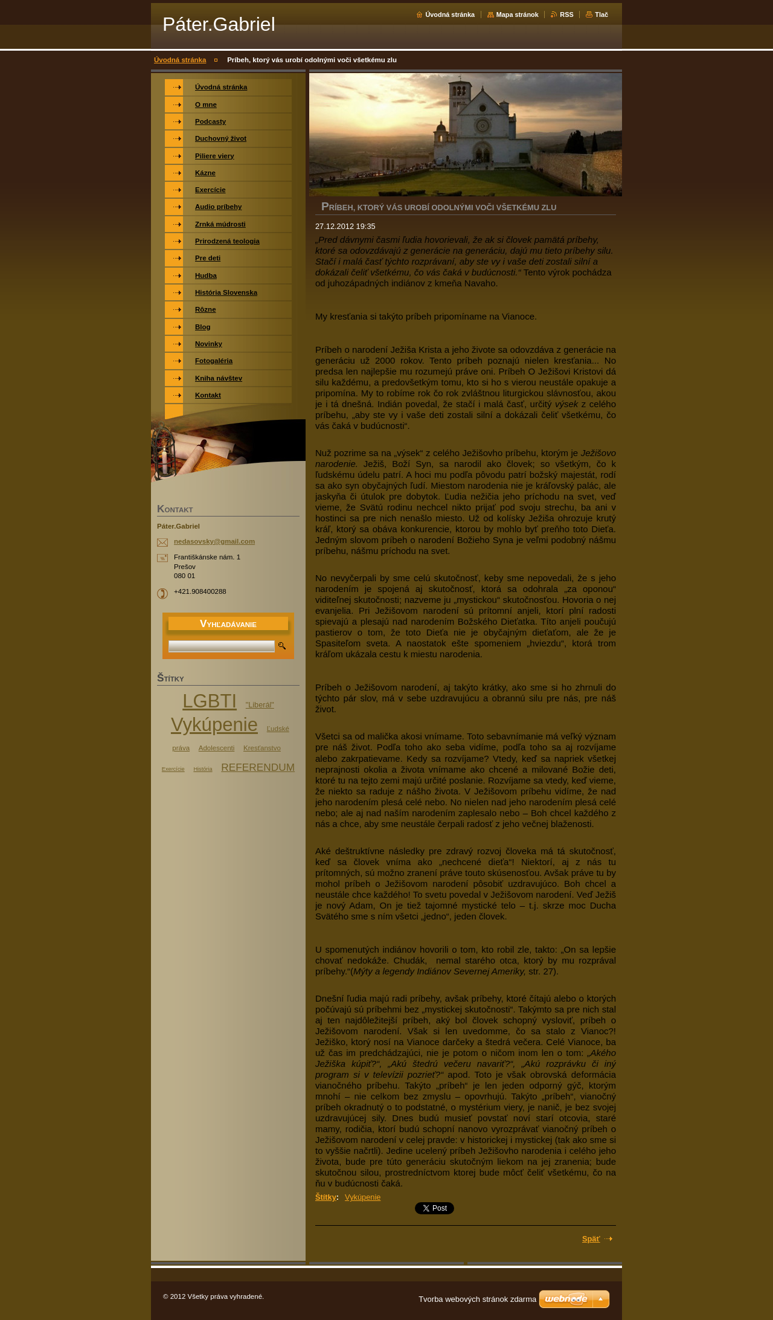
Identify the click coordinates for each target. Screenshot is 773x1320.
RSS (566, 14)
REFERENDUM (258, 767)
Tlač (601, 14)
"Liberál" (260, 705)
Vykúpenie (362, 1197)
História (202, 769)
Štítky (325, 1197)
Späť (591, 1238)
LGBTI (209, 701)
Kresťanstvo (262, 748)
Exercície (173, 769)
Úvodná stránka (450, 14)
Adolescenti (217, 748)
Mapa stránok (517, 14)
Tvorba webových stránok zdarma (477, 1299)
